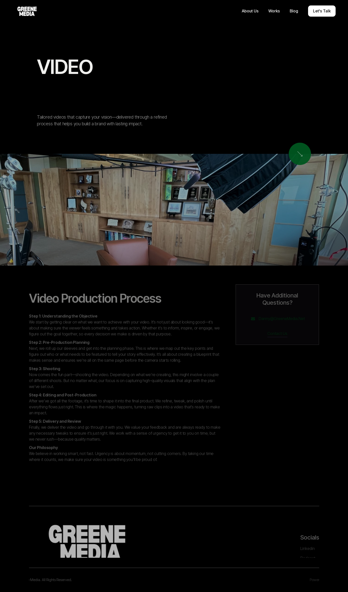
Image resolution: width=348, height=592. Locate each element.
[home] (27, 11)
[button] (250, 11)
